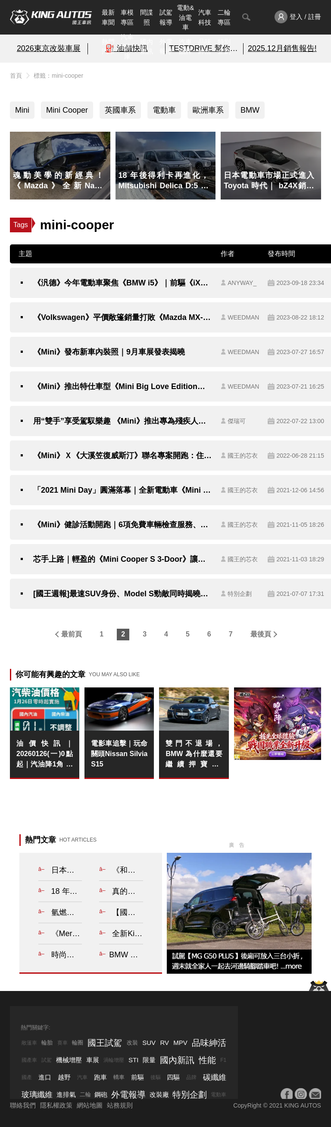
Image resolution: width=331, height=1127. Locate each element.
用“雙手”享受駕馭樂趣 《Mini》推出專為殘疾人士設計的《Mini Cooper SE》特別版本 (122, 421)
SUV (149, 1042)
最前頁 (71, 634)
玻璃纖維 (37, 1094)
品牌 (191, 1077)
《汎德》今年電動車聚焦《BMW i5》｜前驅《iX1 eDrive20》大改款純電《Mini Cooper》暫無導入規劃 (122, 283)
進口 (44, 1077)
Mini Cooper (67, 110)
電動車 (164, 110)
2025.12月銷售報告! (282, 48)
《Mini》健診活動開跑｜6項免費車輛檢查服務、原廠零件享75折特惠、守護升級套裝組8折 (122, 524)
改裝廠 (159, 1094)
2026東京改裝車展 (49, 48)
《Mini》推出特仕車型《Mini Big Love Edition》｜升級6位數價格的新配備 (122, 386)
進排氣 (66, 1094)
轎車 (119, 1077)
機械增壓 (69, 1060)
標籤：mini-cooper (58, 75)
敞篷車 (29, 1043)
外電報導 (165, 46)
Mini (22, 110)
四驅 (173, 1077)
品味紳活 (204, 46)
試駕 (46, 1060)
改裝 (132, 1042)
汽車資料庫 (127, 46)
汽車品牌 (185, 46)
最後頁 (260, 634)
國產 (27, 1077)
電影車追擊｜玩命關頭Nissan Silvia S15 (119, 754)
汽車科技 (204, 17)
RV (164, 1042)
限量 (149, 1060)
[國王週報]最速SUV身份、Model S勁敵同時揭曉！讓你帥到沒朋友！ (122, 593)
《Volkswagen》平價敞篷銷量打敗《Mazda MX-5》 (122, 317)
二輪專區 (224, 17)
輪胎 (47, 1042)
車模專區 (127, 17)
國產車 (29, 1060)
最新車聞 (108, 17)
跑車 (100, 1077)
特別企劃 (224, 46)
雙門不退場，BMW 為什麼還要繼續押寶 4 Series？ (194, 754)
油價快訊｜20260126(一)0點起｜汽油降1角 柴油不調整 (44, 754)
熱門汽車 (108, 46)
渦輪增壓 (113, 1060)
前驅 (137, 1077)
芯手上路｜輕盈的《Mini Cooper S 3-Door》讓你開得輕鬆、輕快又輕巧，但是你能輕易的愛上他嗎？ (122, 559)
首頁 (16, 75)
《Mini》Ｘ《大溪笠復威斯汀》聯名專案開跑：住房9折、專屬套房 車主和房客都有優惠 (122, 455)
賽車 (62, 1043)
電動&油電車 (185, 17)
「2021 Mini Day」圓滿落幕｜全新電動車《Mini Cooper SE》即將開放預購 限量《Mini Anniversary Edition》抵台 (122, 490)
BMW (249, 110)
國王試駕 (104, 1043)
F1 (223, 1060)
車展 (92, 1060)
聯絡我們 (23, 1105)
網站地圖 (90, 1105)
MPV (180, 1042)
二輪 (85, 1094)
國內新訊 (146, 46)
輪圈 (77, 1042)
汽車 (82, 1077)
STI (133, 1060)
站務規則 (120, 1105)
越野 (64, 1077)
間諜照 (146, 17)
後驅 (155, 1077)
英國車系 (120, 110)
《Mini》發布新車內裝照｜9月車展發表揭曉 (109, 352)
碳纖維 (214, 1077)
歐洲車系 (208, 110)
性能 (207, 1060)
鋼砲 (100, 1094)
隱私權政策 (56, 1105)
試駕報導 (165, 17)
